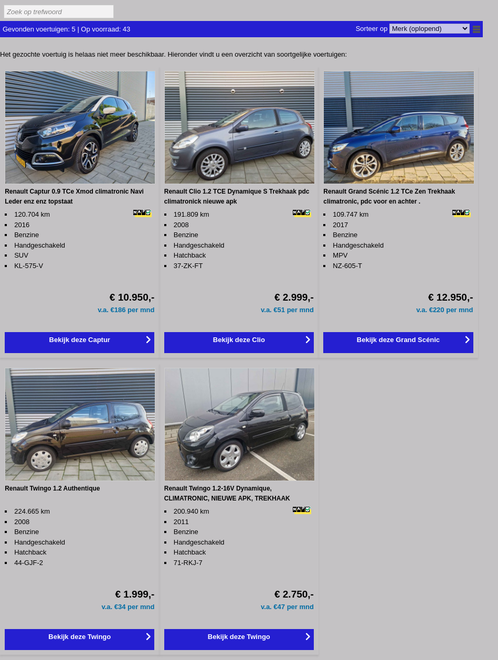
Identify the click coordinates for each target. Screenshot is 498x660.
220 (439, 310)
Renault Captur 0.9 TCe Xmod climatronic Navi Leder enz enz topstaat (74, 196)
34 (123, 607)
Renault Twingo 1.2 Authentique (52, 488)
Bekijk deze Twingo (79, 637)
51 (282, 310)
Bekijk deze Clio (239, 340)
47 (282, 607)
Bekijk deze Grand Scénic (398, 340)
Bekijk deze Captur (79, 340)
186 (121, 310)
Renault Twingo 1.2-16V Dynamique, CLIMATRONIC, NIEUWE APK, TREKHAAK (227, 493)
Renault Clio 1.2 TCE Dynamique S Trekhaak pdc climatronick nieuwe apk (237, 196)
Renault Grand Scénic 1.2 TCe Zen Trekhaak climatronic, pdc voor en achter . (389, 196)
